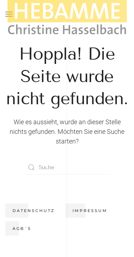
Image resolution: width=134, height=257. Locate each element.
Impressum (90, 210)
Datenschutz (34, 210)
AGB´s (22, 228)
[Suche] (67, 167)
